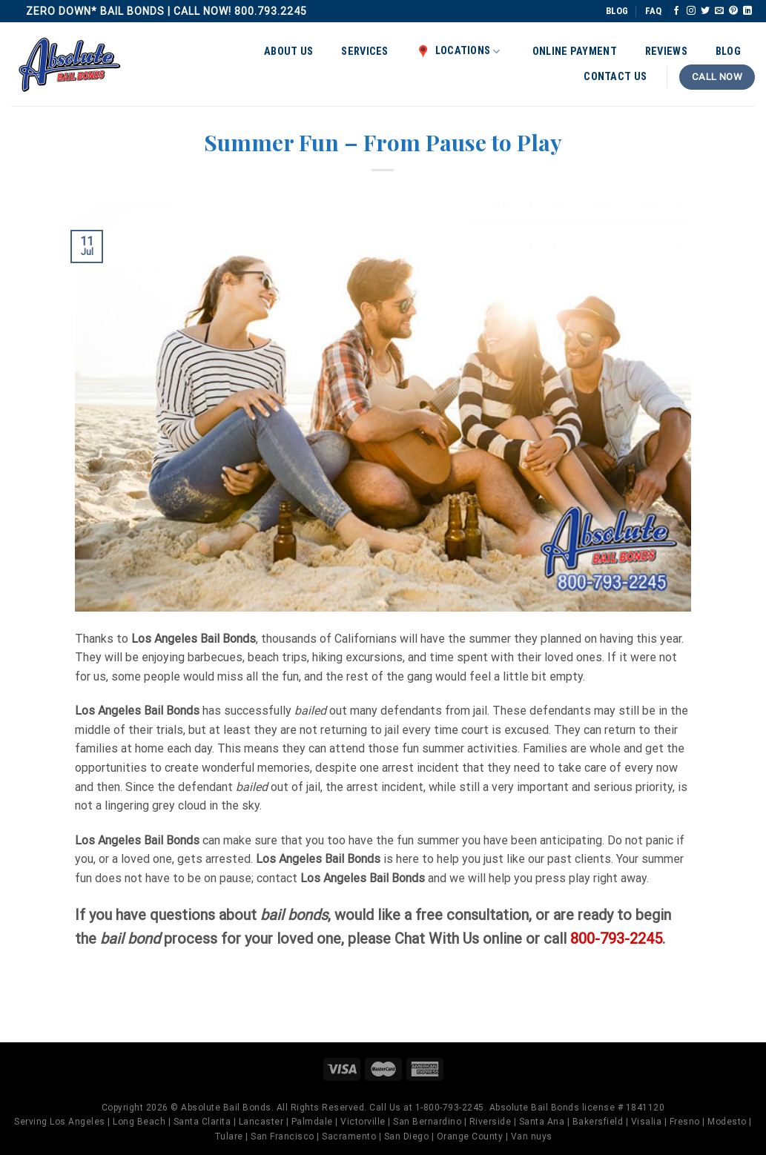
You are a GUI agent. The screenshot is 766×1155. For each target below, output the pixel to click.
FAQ (653, 10)
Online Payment (574, 51)
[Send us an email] (719, 11)
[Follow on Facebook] (676, 11)
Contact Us (615, 76)
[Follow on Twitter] (705, 11)
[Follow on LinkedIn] (747, 11)
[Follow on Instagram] (691, 11)
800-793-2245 (616, 938)
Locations (459, 51)
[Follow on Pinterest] (733, 11)
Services (364, 51)
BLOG (617, 10)
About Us (288, 51)
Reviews (666, 51)
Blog (728, 51)
